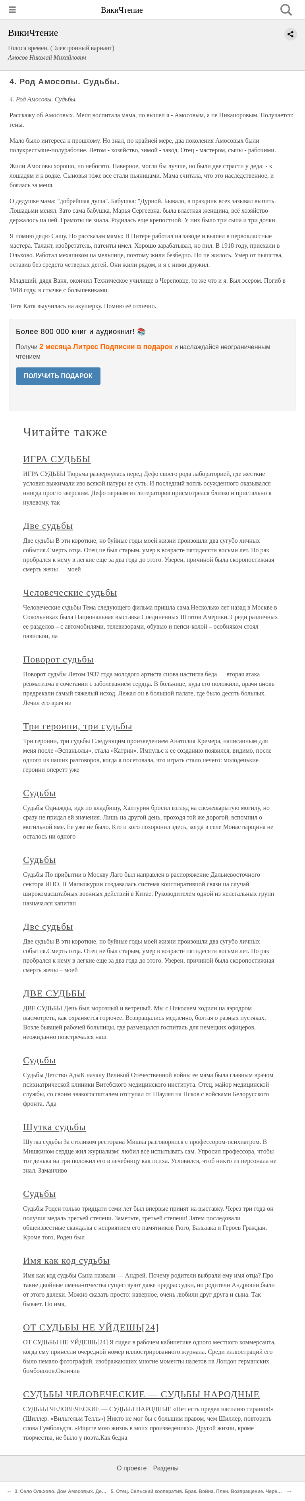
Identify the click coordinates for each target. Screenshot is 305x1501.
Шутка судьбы (54, 1127)
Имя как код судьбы (66, 1260)
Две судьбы (48, 525)
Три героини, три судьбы (77, 726)
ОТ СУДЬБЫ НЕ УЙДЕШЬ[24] (91, 1327)
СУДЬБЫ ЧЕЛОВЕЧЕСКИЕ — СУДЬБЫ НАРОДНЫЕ (141, 1394)
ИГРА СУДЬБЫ (57, 459)
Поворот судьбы (58, 659)
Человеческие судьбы (70, 592)
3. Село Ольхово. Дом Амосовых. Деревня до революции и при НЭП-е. (99, 1491)
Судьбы (39, 793)
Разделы (165, 1468)
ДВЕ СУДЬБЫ (54, 993)
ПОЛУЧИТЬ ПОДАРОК (58, 376)
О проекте (132, 1468)
